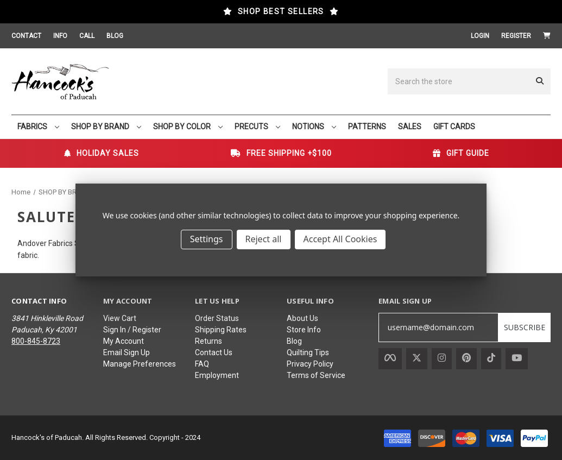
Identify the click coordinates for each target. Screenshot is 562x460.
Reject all (263, 239)
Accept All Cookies (340, 239)
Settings (206, 239)
